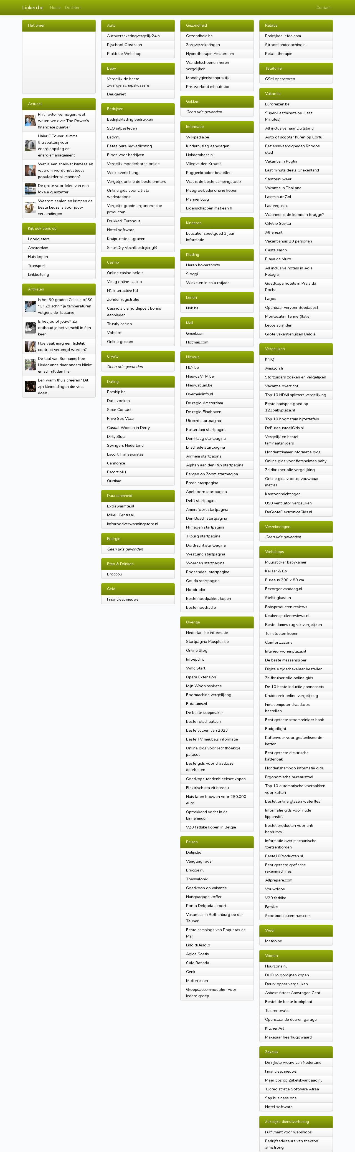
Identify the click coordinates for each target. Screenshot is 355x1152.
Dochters (73, 7)
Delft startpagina (201, 500)
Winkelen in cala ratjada (208, 283)
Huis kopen (38, 256)
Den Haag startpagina (206, 438)
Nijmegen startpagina (205, 527)
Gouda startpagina (203, 580)
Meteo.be (273, 941)
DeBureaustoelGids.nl (284, 428)
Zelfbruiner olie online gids (289, 678)
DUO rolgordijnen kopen (287, 975)
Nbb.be (192, 308)
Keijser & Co (276, 571)
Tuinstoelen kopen (281, 633)
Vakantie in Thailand (283, 188)
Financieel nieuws (123, 599)
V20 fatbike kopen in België (211, 827)
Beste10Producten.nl (284, 856)
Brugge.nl (195, 870)
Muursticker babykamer (285, 562)
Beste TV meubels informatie (212, 739)
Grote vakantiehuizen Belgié (290, 334)
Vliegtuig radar (199, 861)
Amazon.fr (274, 368)
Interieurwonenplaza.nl (285, 651)
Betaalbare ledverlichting (129, 146)
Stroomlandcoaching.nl (286, 44)
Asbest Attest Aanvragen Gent (292, 993)
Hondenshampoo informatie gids (294, 768)
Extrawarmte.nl (120, 506)
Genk (190, 971)
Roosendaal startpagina (207, 572)
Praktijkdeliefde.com (283, 36)
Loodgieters (39, 239)
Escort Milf (116, 472)
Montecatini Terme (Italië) (288, 316)
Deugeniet (116, 94)
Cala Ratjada (197, 963)
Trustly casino (119, 324)
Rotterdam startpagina (206, 429)
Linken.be (33, 7)
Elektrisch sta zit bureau (207, 787)
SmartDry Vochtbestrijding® (132, 247)
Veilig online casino (124, 281)
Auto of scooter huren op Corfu (293, 137)
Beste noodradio (201, 607)
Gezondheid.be (199, 36)
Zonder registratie (123, 299)
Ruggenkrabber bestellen (209, 172)
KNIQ (269, 359)
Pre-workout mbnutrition (208, 86)
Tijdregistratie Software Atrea (292, 1089)
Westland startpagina (205, 554)
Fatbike (271, 907)
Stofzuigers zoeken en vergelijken (295, 377)
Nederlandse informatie (207, 632)
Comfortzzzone (279, 642)
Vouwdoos (275, 889)
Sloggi (192, 274)
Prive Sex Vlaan (121, 418)
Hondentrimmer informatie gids (292, 452)
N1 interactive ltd (122, 290)
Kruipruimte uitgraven (126, 238)
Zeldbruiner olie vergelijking (290, 470)
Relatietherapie (278, 53)
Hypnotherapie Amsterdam (210, 53)
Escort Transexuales (125, 454)
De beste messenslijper (285, 660)
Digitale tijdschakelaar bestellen (294, 669)
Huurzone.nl (276, 966)
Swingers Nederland (125, 445)
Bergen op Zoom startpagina (212, 474)
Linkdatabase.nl (200, 155)
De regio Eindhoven (203, 412)
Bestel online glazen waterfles (292, 801)
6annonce (116, 463)
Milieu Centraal (120, 515)
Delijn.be (193, 852)
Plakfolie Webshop (124, 53)
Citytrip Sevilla (278, 223)
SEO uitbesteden (122, 128)
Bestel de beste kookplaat (288, 1001)
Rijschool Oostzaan (124, 44)
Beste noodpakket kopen (208, 598)
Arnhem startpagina (204, 456)
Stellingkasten (278, 597)
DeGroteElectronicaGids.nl (288, 512)
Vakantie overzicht (281, 386)
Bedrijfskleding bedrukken (130, 119)
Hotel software (121, 230)
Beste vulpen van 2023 (207, 730)
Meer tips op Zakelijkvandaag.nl (293, 1080)
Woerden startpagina (205, 563)
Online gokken (120, 341)
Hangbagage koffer (204, 897)
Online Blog (196, 650)
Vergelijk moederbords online (133, 163)
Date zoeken (118, 400)
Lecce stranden (278, 325)
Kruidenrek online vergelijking (291, 695)
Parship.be (116, 392)
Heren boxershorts (203, 265)
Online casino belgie (125, 273)
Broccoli (114, 574)
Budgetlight (275, 728)
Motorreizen (197, 980)
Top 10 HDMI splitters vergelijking (295, 395)
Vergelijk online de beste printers (136, 181)
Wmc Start (195, 668)
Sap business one (281, 1098)
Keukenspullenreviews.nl (287, 615)
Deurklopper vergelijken (286, 984)
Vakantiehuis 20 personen (288, 241)
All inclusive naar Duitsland (289, 128)
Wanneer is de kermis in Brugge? (294, 214)
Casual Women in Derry (128, 427)
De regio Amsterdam (204, 403)
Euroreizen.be (277, 104)
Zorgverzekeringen (203, 44)
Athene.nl (273, 232)
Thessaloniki (197, 879)
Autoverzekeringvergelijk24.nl (134, 36)
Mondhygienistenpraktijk (208, 77)
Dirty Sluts (116, 436)
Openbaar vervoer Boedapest (291, 307)
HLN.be (192, 367)
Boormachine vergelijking (208, 695)
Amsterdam (38, 248)
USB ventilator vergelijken (288, 503)
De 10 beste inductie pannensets (294, 686)
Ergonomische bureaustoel (289, 777)
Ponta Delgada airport (206, 905)
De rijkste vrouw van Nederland (293, 1062)
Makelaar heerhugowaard (288, 1037)
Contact (323, 7)
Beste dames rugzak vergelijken (293, 624)
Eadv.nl (113, 137)
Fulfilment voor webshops (288, 1132)
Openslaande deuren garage (291, 1019)
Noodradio (195, 589)
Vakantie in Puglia (281, 161)
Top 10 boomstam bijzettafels (292, 419)
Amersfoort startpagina (207, 509)
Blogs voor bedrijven (125, 155)
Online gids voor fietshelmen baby (295, 461)
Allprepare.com (278, 880)
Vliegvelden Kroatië (204, 163)
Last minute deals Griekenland (292, 170)
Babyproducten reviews (286, 607)
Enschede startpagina (205, 447)
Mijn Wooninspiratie (204, 686)
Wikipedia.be (197, 137)
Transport (36, 265)
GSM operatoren (280, 79)
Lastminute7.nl (278, 196)
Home (55, 7)
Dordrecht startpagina (206, 545)
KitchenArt (274, 1028)
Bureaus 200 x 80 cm (284, 580)
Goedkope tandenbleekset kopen (216, 779)
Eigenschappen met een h (209, 208)
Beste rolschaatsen (203, 721)
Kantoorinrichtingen (283, 494)
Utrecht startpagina (203, 420)
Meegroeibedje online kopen (211, 190)
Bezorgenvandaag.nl (283, 589)
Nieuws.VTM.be (200, 376)
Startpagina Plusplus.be (207, 641)
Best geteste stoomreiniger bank (294, 719)
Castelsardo (276, 250)
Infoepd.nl (195, 659)
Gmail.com (195, 333)
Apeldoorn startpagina (206, 491)
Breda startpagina (202, 483)
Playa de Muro (278, 259)
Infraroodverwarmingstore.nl (132, 524)
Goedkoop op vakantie (206, 888)
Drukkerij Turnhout (123, 221)
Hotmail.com (197, 342)
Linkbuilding (38, 274)
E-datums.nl (196, 703)
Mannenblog (197, 199)
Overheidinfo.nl (199, 394)
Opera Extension (201, 677)
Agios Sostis (197, 954)
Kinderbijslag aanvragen (207, 146)
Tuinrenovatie (277, 1010)
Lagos (270, 298)
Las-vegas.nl (276, 205)
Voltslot (114, 332)
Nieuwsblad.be (199, 385)
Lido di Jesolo (198, 945)
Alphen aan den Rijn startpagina (215, 465)
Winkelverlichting (122, 172)
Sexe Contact (119, 409)
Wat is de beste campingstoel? (214, 181)
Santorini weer (278, 179)
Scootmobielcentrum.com (288, 915)
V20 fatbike (275, 898)
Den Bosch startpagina (206, 518)
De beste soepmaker (204, 712)
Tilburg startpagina (203, 536)
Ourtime (114, 481)
